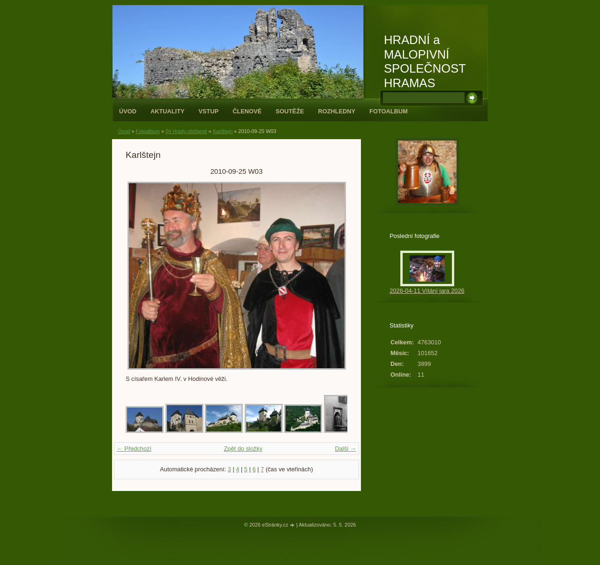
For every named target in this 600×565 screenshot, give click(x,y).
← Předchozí (134, 448)
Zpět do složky (243, 448)
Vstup (209, 111)
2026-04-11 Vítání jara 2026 (427, 290)
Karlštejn (222, 131)
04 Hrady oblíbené (186, 131)
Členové (247, 111)
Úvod (127, 111)
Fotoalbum (388, 111)
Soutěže (290, 111)
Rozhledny (336, 111)
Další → (345, 448)
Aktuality (167, 111)
